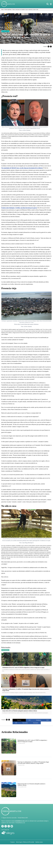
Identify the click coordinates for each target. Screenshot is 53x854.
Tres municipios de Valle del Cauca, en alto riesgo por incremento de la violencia (21, 168)
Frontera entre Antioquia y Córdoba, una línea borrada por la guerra (19, 207)
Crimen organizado (7, 9)
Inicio (2, 9)
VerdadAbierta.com (20, 822)
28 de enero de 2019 (5, 40)
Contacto (12, 842)
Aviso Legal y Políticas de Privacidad (25, 842)
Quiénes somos (39, 842)
